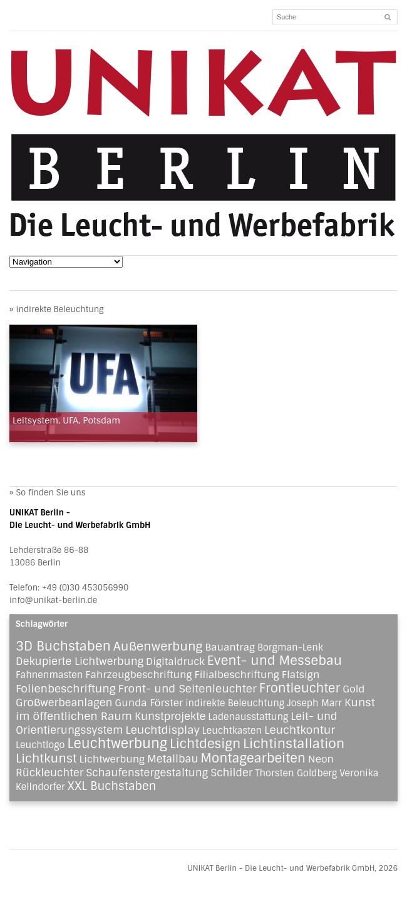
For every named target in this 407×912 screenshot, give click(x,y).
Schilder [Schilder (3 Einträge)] (231, 772)
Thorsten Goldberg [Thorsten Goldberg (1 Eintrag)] (296, 773)
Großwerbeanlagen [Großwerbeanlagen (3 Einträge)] (64, 702)
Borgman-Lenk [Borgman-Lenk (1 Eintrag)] (290, 647)
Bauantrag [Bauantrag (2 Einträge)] (230, 647)
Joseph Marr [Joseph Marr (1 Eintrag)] (314, 703)
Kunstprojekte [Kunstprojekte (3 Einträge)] (170, 716)
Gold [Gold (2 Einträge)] (353, 689)
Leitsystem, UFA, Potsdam (66, 420)
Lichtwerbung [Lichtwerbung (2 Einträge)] (112, 759)
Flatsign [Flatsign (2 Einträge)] (301, 674)
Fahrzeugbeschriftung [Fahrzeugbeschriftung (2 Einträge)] (138, 674)
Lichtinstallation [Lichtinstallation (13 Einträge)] (293, 743)
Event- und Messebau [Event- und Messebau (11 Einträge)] (275, 660)
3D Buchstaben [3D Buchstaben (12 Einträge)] (63, 646)
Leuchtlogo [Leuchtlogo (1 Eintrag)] (40, 745)
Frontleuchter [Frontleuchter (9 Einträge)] (300, 688)
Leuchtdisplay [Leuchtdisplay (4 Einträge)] (162, 730)
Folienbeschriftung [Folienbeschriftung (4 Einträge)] (66, 689)
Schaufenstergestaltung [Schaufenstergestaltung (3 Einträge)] (147, 772)
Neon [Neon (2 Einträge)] (321, 759)
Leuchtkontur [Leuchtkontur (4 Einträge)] (299, 730)
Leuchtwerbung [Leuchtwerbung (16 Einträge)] (117, 743)
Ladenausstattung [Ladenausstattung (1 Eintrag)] (248, 717)
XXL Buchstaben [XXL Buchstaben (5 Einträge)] (112, 786)
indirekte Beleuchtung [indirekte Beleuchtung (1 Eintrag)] (234, 703)
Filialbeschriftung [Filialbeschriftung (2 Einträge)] (236, 674)
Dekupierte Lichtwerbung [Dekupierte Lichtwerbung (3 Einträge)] (79, 661)
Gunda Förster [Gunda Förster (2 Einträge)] (149, 702)
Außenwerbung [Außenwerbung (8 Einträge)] (158, 646)
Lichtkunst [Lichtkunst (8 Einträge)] (46, 758)
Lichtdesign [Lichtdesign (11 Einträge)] (205, 744)
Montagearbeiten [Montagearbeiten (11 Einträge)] (253, 758)
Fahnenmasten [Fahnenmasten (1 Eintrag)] (49, 675)
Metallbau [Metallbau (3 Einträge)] (172, 759)
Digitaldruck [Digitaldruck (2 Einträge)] (175, 661)
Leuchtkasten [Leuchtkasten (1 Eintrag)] (232, 730)
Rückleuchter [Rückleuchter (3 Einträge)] (49, 772)
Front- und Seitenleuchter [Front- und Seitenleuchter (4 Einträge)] (187, 689)
